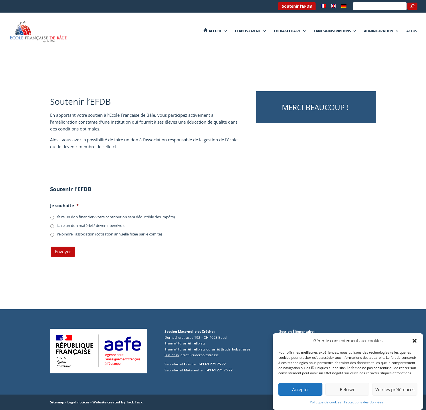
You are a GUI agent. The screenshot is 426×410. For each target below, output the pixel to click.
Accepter (300, 390)
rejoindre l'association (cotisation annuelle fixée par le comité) (109, 234)
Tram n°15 (173, 349)
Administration (378, 31)
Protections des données (363, 403)
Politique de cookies (325, 403)
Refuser (347, 390)
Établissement (248, 31)
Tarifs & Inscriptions (332, 31)
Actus (411, 31)
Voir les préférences (394, 390)
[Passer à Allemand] (343, 7)
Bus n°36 (172, 354)
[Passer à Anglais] (333, 7)
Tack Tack (134, 402)
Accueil (212, 31)
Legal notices (78, 402)
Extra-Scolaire (287, 31)
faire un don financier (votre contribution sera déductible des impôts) (116, 216)
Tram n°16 (173, 343)
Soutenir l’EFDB (297, 6)
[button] (414, 342)
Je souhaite (64, 205)
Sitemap (57, 402)
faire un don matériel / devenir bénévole (91, 225)
